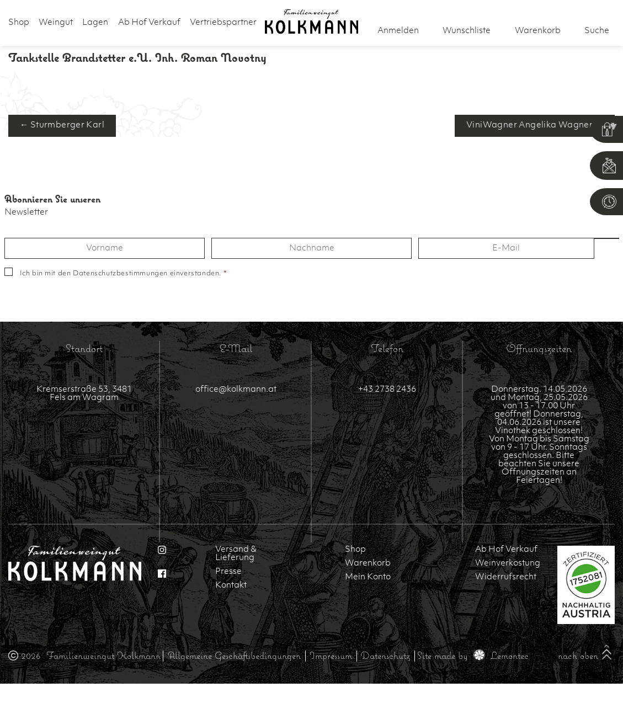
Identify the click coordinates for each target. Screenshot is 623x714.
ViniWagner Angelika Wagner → (534, 125)
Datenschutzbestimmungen (120, 273)
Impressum (331, 655)
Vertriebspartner (223, 23)
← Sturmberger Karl (62, 125)
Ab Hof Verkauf (149, 23)
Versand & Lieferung (236, 554)
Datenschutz (385, 655)
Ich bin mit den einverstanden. (123, 273)
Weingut (56, 23)
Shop (18, 23)
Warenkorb (368, 564)
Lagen (95, 23)
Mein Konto (368, 577)
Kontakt (231, 586)
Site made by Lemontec (473, 655)
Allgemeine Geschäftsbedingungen (234, 655)
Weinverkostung (507, 564)
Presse (228, 572)
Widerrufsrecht (505, 577)
